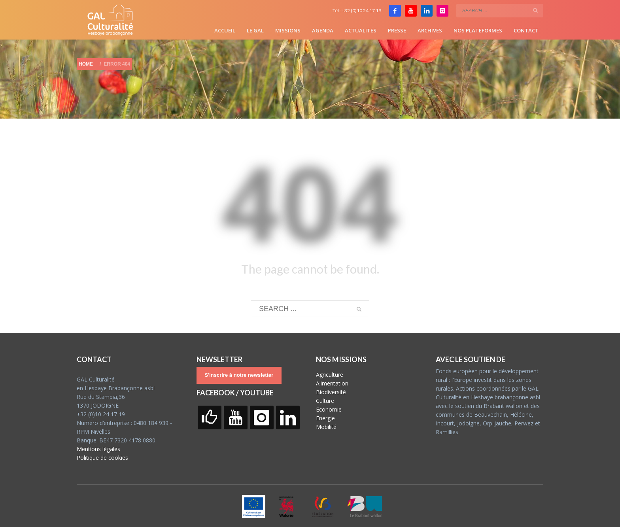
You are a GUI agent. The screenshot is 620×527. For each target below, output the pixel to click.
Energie (325, 418)
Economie (329, 409)
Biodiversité (331, 392)
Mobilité (326, 427)
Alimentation (332, 383)
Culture (325, 400)
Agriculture (329, 374)
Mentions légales (98, 449)
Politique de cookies (102, 457)
